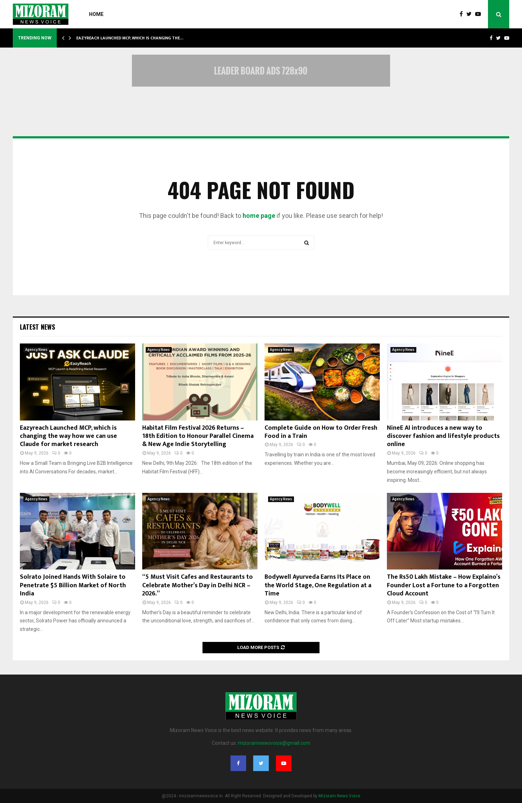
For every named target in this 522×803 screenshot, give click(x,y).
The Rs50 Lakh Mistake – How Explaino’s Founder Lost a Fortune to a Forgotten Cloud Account (443, 585)
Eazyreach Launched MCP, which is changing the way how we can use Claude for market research (68, 436)
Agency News (36, 350)
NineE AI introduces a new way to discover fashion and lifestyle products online (443, 436)
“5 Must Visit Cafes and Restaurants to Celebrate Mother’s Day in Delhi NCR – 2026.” (197, 585)
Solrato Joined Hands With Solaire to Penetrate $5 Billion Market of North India (73, 585)
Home (96, 14)
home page (259, 215)
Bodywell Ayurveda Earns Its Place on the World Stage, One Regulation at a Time (318, 585)
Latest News (37, 326)
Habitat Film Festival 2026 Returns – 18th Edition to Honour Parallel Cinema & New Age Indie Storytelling (198, 436)
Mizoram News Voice (339, 795)
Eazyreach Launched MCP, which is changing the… (129, 38)
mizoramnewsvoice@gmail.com (274, 743)
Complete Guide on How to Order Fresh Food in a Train (321, 432)
